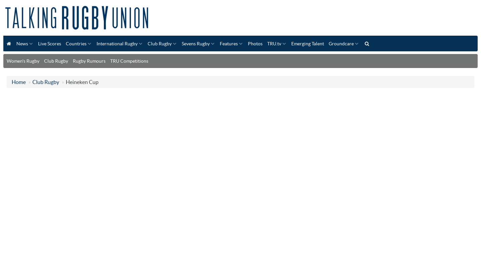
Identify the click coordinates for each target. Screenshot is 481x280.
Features (229, 43)
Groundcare (341, 43)
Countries (76, 43)
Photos (255, 43)
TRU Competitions (129, 61)
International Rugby (117, 43)
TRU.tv (274, 43)
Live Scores (49, 43)
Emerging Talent (307, 43)
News (22, 43)
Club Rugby (160, 43)
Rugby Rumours (89, 61)
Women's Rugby (23, 61)
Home (19, 82)
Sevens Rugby (196, 43)
